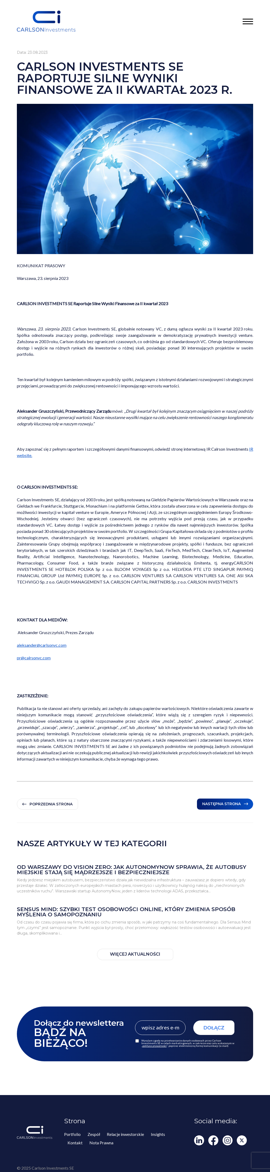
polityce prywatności (154, 1045)
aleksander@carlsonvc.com (41, 645)
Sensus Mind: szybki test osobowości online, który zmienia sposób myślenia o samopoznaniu (126, 911)
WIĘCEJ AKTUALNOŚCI (135, 953)
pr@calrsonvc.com (34, 657)
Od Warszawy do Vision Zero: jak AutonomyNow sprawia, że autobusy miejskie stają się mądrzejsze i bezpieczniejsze (131, 869)
